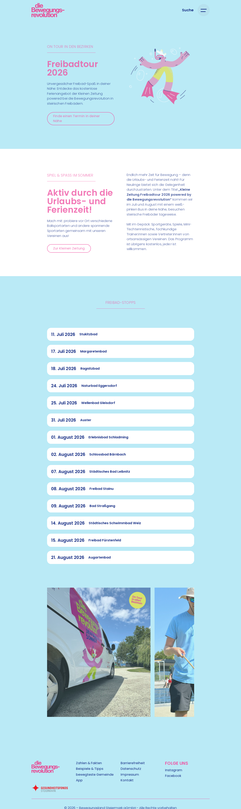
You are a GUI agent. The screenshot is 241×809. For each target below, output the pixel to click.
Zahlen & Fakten (89, 763)
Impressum (130, 774)
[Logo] (48, 10)
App (79, 780)
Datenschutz (131, 769)
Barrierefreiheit (133, 763)
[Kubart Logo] (46, 771)
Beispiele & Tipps (89, 769)
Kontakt (127, 780)
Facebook (173, 776)
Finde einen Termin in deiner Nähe (76, 118)
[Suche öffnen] (188, 10)
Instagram (173, 770)
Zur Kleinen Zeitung (69, 248)
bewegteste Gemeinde (95, 774)
